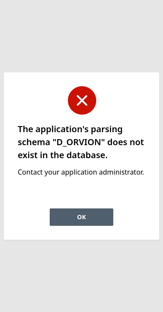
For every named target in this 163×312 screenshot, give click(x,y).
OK (81, 217)
